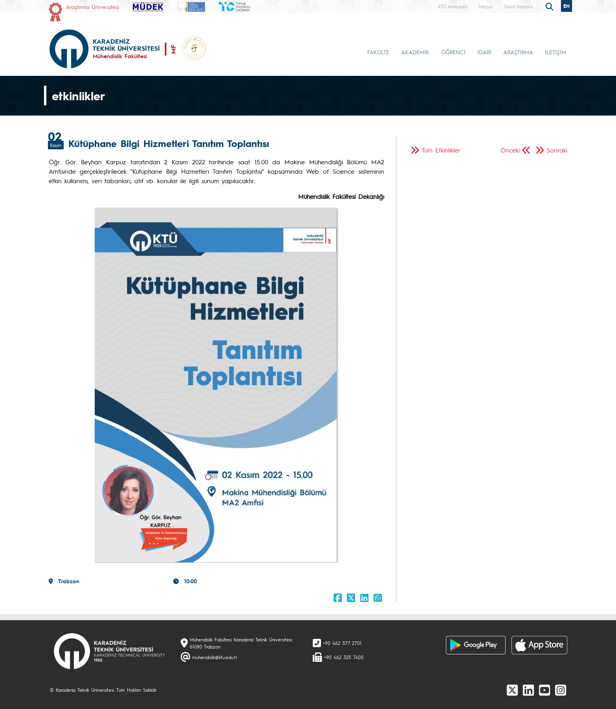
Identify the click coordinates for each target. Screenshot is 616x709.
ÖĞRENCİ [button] (453, 51)
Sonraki (556, 150)
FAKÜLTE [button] (378, 51)
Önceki (510, 150)
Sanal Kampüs (518, 6)
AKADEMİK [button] (415, 51)
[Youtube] (544, 689)
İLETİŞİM (555, 51)
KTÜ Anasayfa (453, 6)
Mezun (486, 6)
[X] (512, 689)
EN (566, 6)
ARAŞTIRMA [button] (518, 51)
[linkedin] (528, 689)
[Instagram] (560, 689)
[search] (550, 6)
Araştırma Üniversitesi (92, 6)
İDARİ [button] (484, 51)
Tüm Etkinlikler (441, 150)
